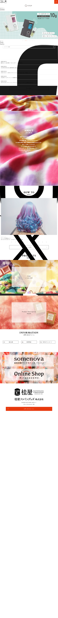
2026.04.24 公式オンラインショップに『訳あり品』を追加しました (16, 72)
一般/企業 (10, 342)
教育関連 (29, 342)
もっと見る (29, 88)
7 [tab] (32, 40)
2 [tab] (24, 40)
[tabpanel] (29, 25)
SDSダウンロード (47, 342)
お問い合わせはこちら (29, 408)
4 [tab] (27, 40)
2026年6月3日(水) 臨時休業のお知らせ (9, 67)
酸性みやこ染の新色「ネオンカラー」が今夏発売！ (12, 62)
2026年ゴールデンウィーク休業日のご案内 (10, 77)
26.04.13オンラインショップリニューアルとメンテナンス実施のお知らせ (17, 82)
